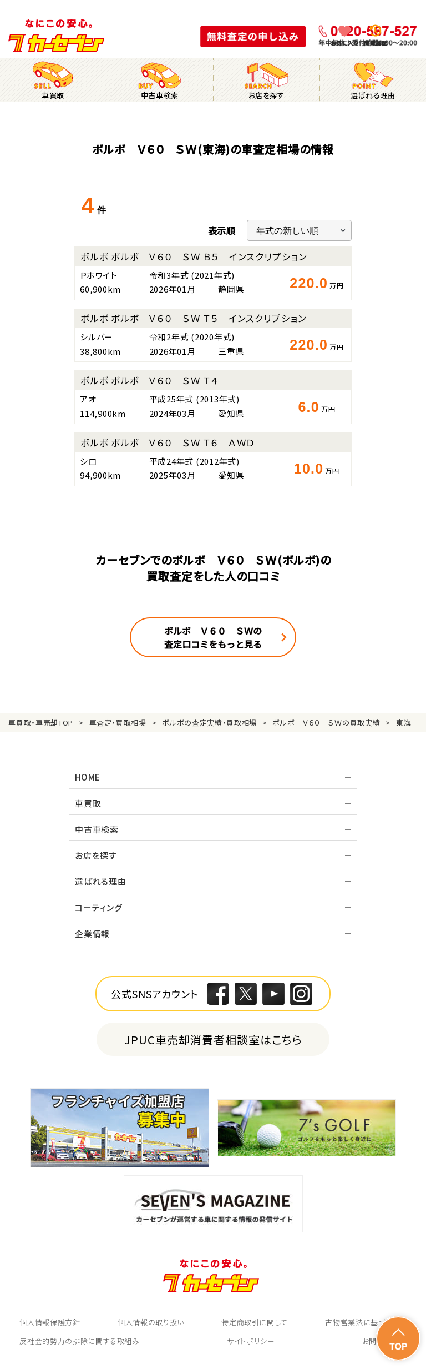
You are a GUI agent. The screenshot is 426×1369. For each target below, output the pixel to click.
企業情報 (92, 933)
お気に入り (345, 43)
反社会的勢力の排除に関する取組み (79, 1341)
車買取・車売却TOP (40, 722)
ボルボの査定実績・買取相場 (209, 722)
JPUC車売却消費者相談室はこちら (213, 1039)
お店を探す (96, 855)
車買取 (88, 803)
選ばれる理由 (100, 881)
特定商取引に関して (254, 1322)
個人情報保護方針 (49, 1322)
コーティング (99, 907)
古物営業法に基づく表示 (365, 1322)
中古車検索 (97, 829)
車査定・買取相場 (117, 722)
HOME (87, 777)
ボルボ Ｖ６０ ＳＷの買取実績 (326, 722)
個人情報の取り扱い (151, 1322)
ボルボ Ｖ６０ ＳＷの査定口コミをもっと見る (213, 637)
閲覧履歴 (375, 43)
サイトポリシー (251, 1341)
